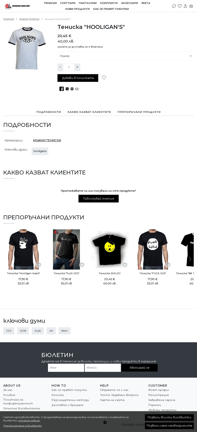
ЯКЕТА (145, 3)
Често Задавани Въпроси (119, 394)
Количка (58, 394)
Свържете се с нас (114, 389)
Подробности (48, 111)
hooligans (40, 151)
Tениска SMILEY (110, 273)
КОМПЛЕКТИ (109, 3)
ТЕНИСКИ (50, 3)
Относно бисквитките (21, 408)
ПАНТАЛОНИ (88, 3)
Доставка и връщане (68, 405)
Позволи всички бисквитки (169, 417)
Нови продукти (77, 9)
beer (64, 330)
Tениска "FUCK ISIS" (152, 273)
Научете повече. (29, 420)
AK (51, 330)
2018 (23, 330)
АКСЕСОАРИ (129, 3)
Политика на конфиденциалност (18, 401)
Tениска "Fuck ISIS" (66, 273)
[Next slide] (189, 259)
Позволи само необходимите (169, 425)
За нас (8, 389)
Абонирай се (139, 367)
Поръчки (154, 405)
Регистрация (158, 394)
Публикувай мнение (98, 198)
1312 (8, 330)
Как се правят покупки (111, 9)
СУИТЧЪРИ (67, 3)
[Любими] (180, 6)
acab (37, 330)
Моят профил (158, 389)
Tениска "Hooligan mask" (23, 273)
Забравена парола (161, 399)
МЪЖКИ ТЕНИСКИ (29, 19)
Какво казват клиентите (89, 111)
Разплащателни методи (70, 399)
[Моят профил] (185, 6)
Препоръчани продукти (139, 111)
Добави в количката (78, 78)
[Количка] (191, 6)
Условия (9, 394)
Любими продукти (162, 410)
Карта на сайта (112, 399)
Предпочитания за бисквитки (22, 425)
